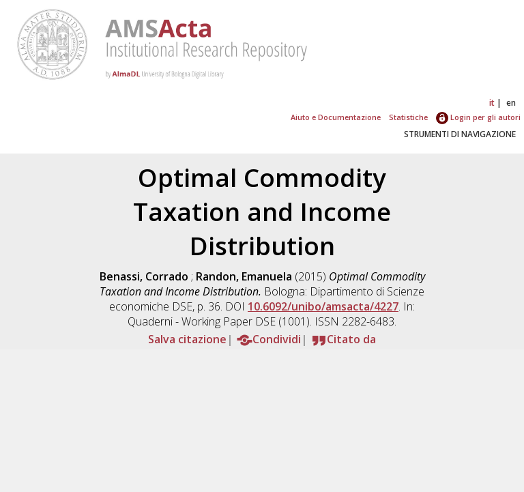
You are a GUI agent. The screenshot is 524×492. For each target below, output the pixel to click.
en (511, 102)
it (492, 102)
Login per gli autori (478, 117)
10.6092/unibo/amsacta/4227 (323, 306)
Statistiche (408, 117)
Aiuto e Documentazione (336, 117)
